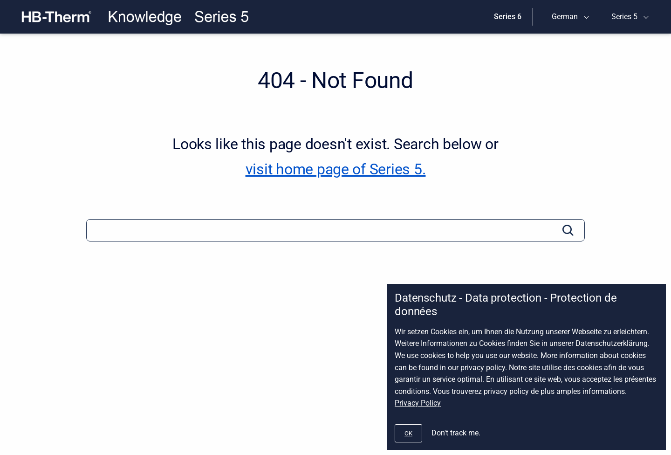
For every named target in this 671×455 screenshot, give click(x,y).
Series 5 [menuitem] (624, 16)
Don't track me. (455, 432)
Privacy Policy (418, 403)
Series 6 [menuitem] (507, 16)
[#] (408, 433)
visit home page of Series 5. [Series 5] (336, 169)
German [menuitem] (565, 16)
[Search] (335, 230)
